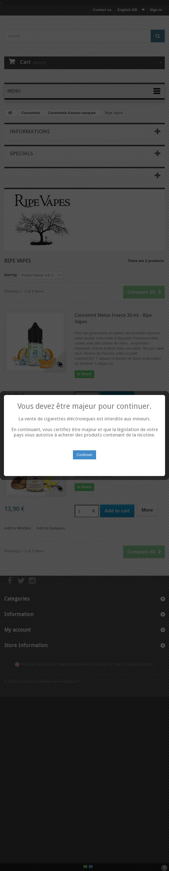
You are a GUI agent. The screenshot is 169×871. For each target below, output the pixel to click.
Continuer (84, 450)
